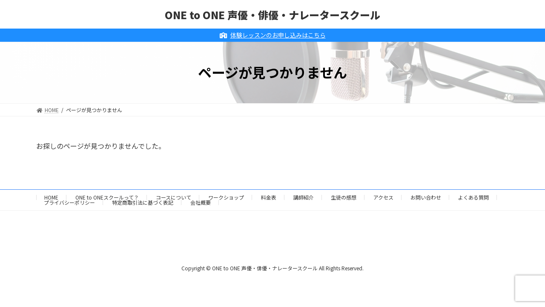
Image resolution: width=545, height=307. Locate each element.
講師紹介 (303, 197)
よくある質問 (473, 197)
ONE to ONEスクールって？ (107, 197)
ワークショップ (226, 197)
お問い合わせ (425, 197)
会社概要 (200, 202)
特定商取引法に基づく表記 (142, 202)
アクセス (383, 197)
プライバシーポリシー (69, 202)
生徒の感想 (343, 197)
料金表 (268, 197)
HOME (51, 197)
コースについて (173, 197)
